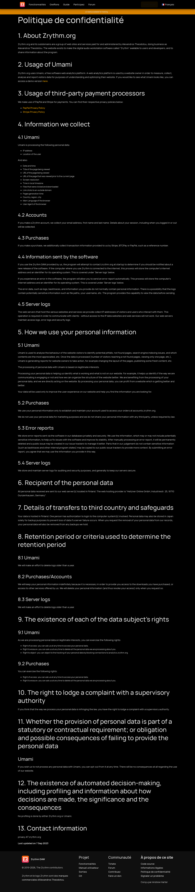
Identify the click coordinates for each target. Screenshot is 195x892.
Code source (147, 863)
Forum (91, 4)
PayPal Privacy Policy (34, 108)
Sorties (83, 871)
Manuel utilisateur (89, 867)
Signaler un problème (152, 875)
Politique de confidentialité (155, 871)
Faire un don (114, 875)
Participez (78, 4)
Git (80, 875)
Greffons (54, 4)
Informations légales (152, 867)
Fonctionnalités (37, 4)
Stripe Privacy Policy (34, 111)
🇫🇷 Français (168, 4)
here (45, 81)
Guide (66, 4)
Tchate (112, 863)
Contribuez (114, 871)
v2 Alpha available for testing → (97, 12)
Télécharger (149, 4)
